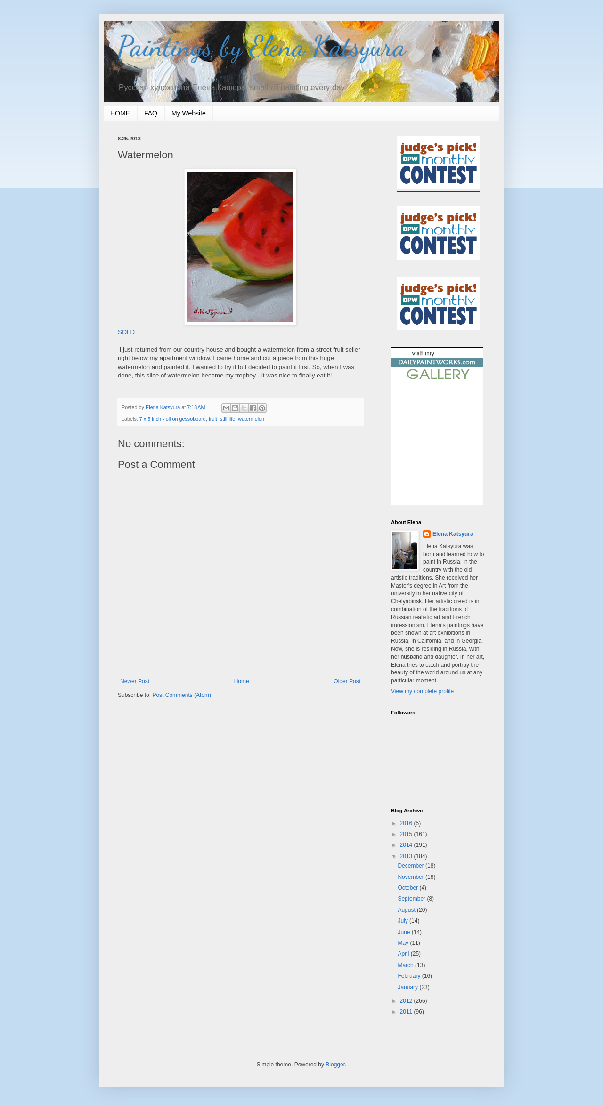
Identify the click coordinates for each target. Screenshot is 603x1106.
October (408, 888)
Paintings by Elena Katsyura (262, 46)
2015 (407, 834)
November (411, 877)
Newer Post (134, 681)
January (408, 987)
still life (227, 419)
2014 (407, 845)
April (404, 953)
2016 (407, 823)
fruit (213, 419)
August (407, 910)
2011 (407, 1011)
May (404, 943)
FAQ (150, 113)
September (412, 898)
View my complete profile (422, 691)
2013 (407, 856)
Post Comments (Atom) (181, 695)
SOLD (126, 332)
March (406, 965)
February (410, 976)
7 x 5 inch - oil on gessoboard (172, 419)
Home (241, 681)
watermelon (251, 419)
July (403, 921)
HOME (120, 113)
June (404, 932)
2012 (407, 1001)
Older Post (347, 681)
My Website (188, 113)
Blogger (335, 1064)
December (411, 865)
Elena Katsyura (452, 534)
